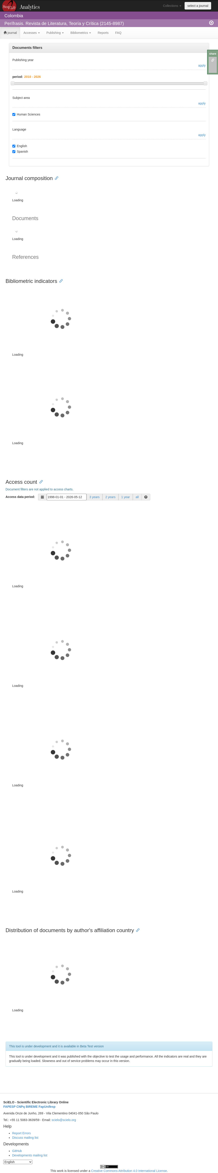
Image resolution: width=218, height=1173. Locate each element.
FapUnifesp (47, 1106)
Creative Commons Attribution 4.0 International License (129, 1171)
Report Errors (21, 1133)
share (212, 53)
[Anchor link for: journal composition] (55, 177)
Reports (103, 33)
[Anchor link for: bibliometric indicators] (59, 280)
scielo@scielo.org (64, 1120)
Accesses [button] (31, 33)
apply (202, 65)
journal (10, 33)
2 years (110, 497)
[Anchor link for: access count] (39, 481)
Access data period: (20, 497)
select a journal (197, 6)
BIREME (32, 1106)
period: (17, 77)
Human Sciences (26, 114)
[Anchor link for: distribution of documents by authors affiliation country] (136, 930)
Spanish (20, 151)
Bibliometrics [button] (80, 33)
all (137, 497)
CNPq (20, 1106)
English (19, 146)
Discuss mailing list (25, 1137)
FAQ (118, 33)
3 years (94, 497)
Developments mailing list (29, 1155)
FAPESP (9, 1106)
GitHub (17, 1151)
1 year (125, 497)
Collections (172, 6)
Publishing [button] (55, 33)
